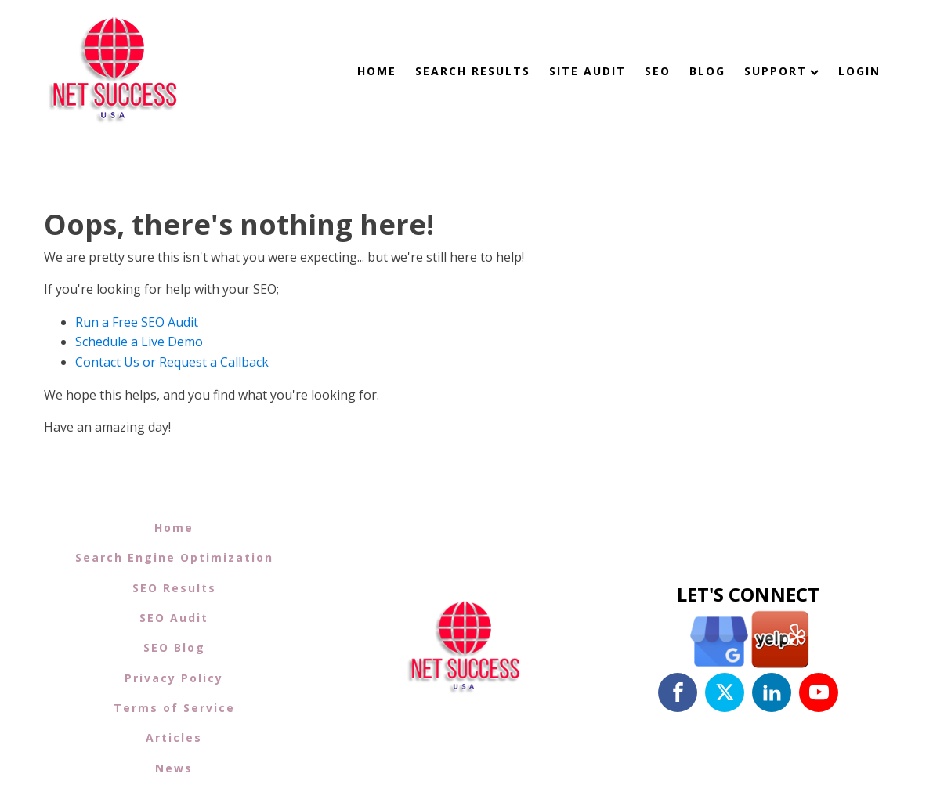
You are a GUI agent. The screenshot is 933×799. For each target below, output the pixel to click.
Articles (174, 737)
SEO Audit (173, 617)
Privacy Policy (174, 678)
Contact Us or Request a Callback (172, 362)
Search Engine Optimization (174, 557)
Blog (707, 70)
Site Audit (587, 70)
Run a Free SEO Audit (136, 322)
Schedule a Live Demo (139, 341)
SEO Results (174, 587)
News (174, 768)
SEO (658, 70)
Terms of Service (174, 707)
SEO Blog (174, 647)
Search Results (472, 70)
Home (376, 70)
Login (859, 70)
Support (781, 70)
